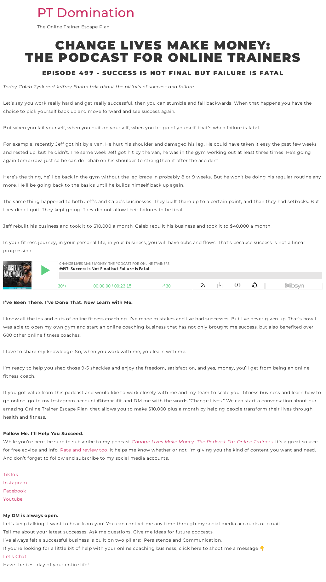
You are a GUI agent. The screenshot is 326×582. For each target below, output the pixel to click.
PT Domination (86, 12)
